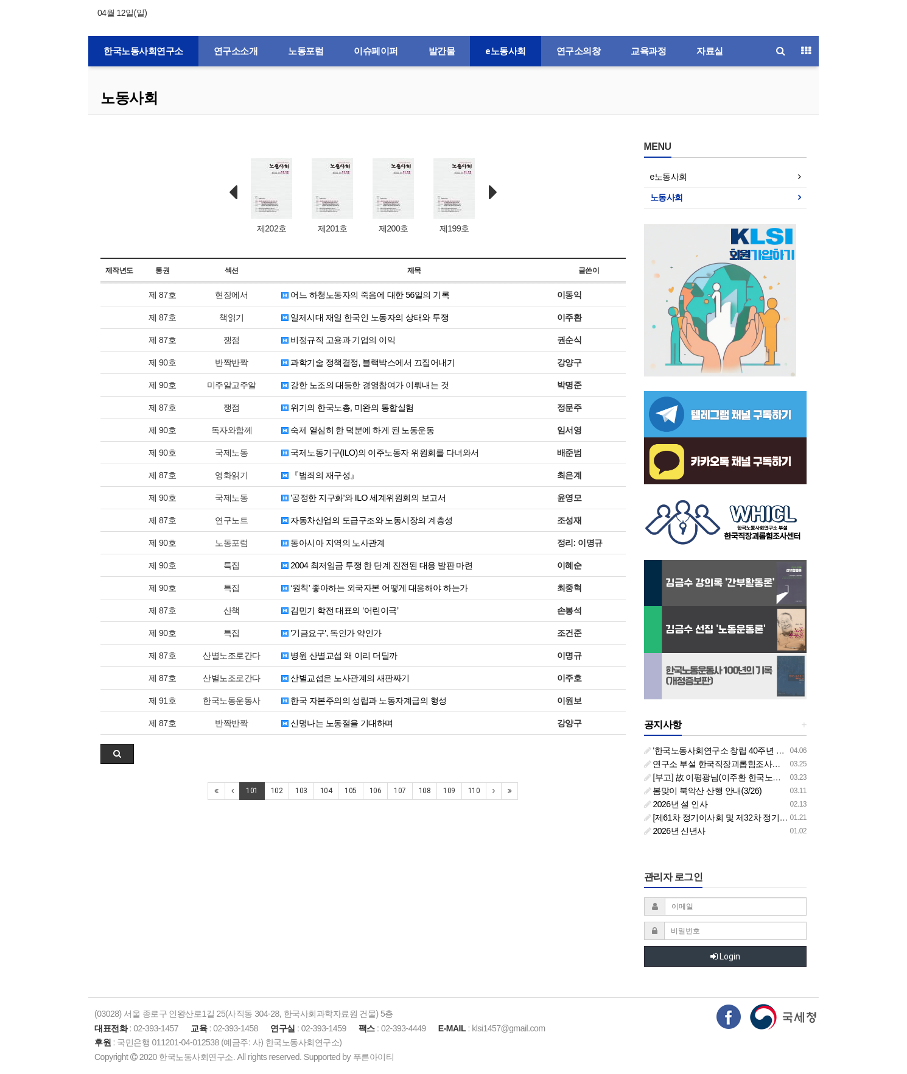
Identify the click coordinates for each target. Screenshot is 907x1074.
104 (326, 790)
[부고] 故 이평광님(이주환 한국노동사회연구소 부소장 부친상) (761, 777)
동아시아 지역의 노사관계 (333, 543)
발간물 (442, 51)
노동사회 (129, 98)
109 (449, 790)
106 (375, 790)
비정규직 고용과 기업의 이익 (338, 340)
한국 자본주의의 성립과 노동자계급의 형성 (364, 700)
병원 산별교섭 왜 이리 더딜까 (339, 655)
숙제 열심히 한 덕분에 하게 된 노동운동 (358, 430)
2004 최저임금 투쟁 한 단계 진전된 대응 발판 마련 (377, 565)
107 (400, 790)
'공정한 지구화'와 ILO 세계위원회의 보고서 (363, 498)
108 (425, 790)
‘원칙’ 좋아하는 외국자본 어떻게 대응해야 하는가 (374, 588)
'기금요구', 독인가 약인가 (331, 633)
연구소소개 (236, 51)
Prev (233, 192)
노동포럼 (305, 51)
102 (277, 790)
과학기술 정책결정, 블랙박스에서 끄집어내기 (368, 362)
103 (301, 790)
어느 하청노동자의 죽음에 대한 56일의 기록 (365, 295)
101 (252, 790)
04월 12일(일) (122, 13)
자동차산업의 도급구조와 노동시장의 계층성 (367, 520)
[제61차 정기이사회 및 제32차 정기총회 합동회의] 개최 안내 (757, 817)
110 (474, 790)
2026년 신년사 (675, 831)
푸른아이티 (373, 1057)
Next (493, 192)
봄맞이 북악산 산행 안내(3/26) (703, 791)
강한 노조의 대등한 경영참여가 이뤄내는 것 (365, 385)
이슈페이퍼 (376, 51)
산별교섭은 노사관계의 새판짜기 (345, 678)
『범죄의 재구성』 (320, 475)
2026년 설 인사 (676, 804)
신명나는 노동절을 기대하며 (337, 723)
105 (351, 790)
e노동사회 (505, 51)
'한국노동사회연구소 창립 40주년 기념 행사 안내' (737, 750)
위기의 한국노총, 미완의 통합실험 (347, 407)
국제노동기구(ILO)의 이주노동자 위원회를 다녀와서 (380, 453)
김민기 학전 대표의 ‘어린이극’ (340, 610)
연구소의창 (578, 51)
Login (725, 956)
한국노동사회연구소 (143, 51)
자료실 (709, 51)
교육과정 (648, 51)
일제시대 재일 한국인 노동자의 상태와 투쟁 (365, 317)
